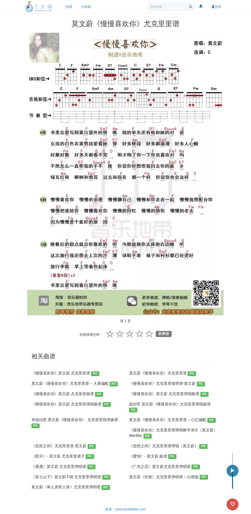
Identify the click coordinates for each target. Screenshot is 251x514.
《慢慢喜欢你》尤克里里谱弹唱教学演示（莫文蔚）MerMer (173, 433)
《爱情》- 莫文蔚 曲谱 (152, 456)
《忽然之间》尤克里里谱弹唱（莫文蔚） (168, 446)
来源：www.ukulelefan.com (125, 509)
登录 (216, 7)
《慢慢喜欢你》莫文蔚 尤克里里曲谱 (67, 394)
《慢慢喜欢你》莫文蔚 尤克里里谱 (65, 373)
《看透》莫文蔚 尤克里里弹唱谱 (63, 467)
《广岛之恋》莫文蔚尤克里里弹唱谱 (164, 467)
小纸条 (86, 7)
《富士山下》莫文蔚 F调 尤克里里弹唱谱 (71, 477)
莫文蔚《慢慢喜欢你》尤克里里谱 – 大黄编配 (74, 383)
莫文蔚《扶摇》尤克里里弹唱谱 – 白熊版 (168, 477)
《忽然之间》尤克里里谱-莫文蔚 (63, 446)
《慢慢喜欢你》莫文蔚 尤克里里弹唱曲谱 (169, 394)
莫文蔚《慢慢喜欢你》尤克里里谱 (162, 373)
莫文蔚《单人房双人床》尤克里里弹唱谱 (70, 487)
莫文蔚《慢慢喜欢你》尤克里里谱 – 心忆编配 (172, 420)
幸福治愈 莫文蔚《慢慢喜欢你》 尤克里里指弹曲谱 (74, 423)
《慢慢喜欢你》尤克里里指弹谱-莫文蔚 (167, 383)
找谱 (69, 7)
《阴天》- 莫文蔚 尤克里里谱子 (62, 456)
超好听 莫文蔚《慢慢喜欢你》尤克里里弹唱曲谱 (170, 407)
